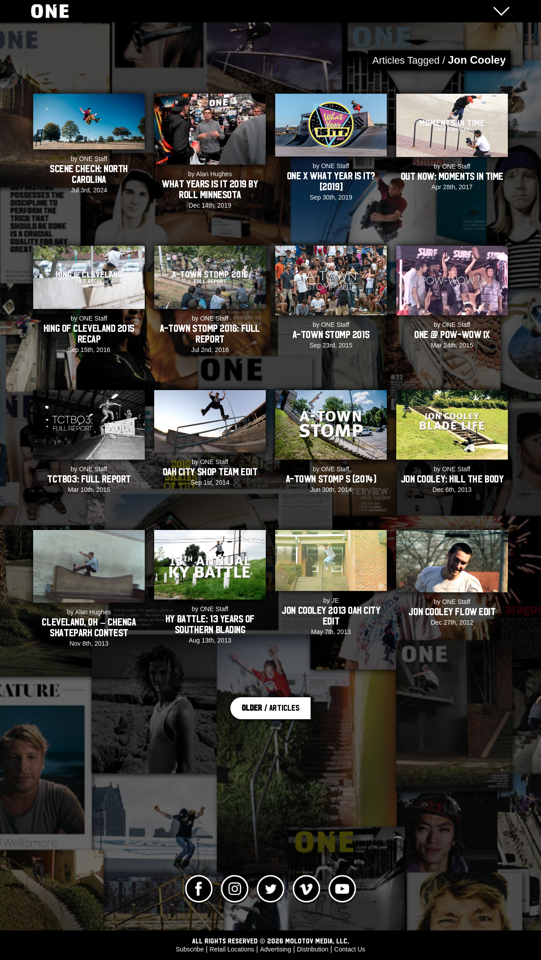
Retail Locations (232, 949)
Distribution (312, 949)
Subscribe (189, 949)
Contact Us (349, 949)
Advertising (275, 949)
